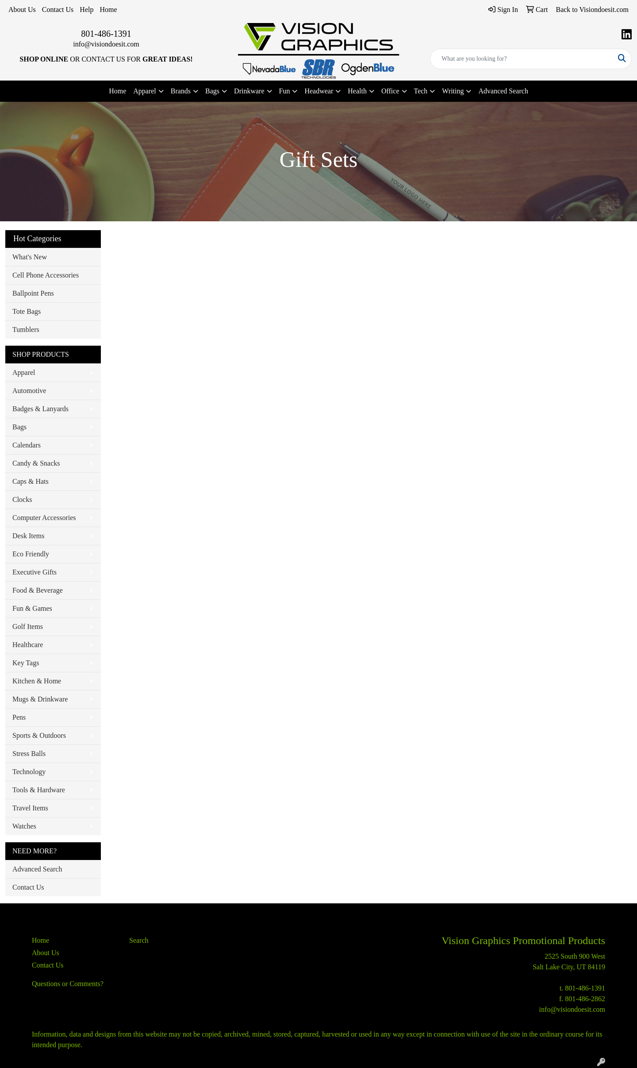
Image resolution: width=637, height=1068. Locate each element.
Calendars (26, 445)
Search (139, 940)
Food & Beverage (37, 590)
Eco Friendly (30, 554)
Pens (19, 717)
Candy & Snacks (36, 463)
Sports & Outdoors (39, 735)
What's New (29, 257)
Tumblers (25, 329)
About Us (22, 9)
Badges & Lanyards (40, 409)
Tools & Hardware (38, 790)
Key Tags (25, 663)
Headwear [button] (318, 91)
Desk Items (28, 536)
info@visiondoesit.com (106, 44)
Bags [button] (212, 91)
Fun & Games (32, 608)
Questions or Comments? (68, 983)
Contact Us (58, 9)
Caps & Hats (30, 481)
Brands (181, 91)
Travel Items (30, 808)
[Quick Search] (521, 59)
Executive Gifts (34, 572)
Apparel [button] (144, 91)
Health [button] (357, 91)
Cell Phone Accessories (45, 275)
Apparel (23, 372)
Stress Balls (29, 753)
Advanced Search (503, 91)
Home (108, 9)
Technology (29, 771)
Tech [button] (421, 91)
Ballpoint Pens (33, 293)
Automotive (29, 390)
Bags (19, 427)
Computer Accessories (44, 517)
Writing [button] (453, 91)
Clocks (22, 499)
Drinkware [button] (249, 91)
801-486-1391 (106, 34)
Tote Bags (26, 311)
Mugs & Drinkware (40, 699)
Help (86, 9)
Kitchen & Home (36, 681)
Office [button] (390, 91)
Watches (24, 826)
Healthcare (27, 644)
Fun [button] (284, 91)
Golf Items (27, 626)
